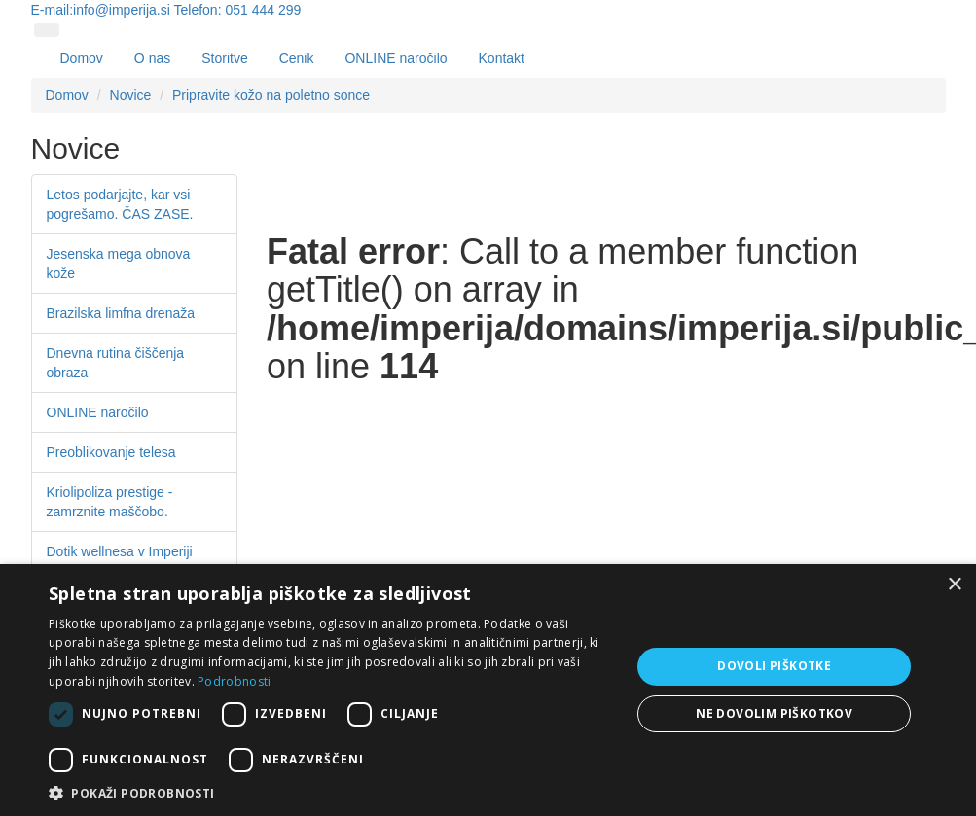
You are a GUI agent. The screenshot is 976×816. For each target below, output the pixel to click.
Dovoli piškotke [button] (774, 665)
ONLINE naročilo (395, 58)
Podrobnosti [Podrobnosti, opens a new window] (234, 681)
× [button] (954, 585)
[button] (331, 792)
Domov (81, 58)
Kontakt (501, 58)
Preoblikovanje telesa (111, 452)
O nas (152, 58)
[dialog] (488, 690)
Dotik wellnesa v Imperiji (120, 551)
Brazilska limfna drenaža (121, 313)
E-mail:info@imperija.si (100, 10)
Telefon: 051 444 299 (238, 10)
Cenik (296, 58)
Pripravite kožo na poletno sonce (271, 95)
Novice (131, 95)
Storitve (224, 58)
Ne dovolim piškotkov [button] (774, 713)
